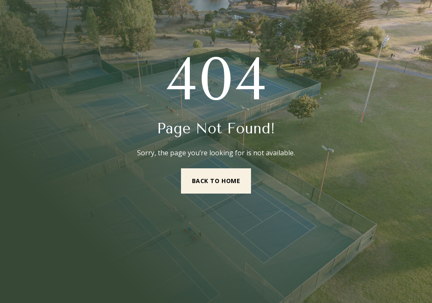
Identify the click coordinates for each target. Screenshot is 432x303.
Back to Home (216, 181)
